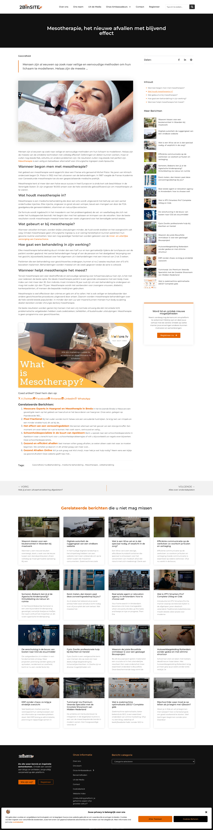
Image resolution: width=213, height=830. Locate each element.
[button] (206, 812)
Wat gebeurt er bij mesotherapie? (163, 95)
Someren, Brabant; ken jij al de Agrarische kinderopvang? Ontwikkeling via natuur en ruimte (174, 168)
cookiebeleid (17, 822)
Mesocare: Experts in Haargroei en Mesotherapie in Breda (58, 408)
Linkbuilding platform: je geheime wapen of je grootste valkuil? (84, 801)
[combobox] (177, 6)
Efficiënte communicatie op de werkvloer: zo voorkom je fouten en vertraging (174, 156)
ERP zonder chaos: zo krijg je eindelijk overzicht (36, 703)
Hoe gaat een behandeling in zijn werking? (167, 98)
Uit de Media (94, 6)
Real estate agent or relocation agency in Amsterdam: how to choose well (128, 596)
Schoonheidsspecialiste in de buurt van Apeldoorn (54, 432)
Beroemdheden (80, 775)
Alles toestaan (155, 819)
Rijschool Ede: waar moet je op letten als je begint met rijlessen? (174, 703)
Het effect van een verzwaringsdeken (46, 426)
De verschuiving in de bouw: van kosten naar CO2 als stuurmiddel (38, 650)
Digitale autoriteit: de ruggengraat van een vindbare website (82, 543)
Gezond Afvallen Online (38, 450)
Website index (79, 793)
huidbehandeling (52, 465)
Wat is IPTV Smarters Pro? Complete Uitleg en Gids (170, 595)
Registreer (154, 6)
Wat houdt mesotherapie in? (160, 91)
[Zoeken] (192, 6)
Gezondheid (24, 56)
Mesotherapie (25, 161)
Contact (140, 6)
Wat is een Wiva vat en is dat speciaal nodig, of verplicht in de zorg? (128, 543)
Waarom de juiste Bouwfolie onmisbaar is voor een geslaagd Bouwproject (172, 237)
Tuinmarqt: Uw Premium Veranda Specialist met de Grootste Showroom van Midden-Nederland (175, 272)
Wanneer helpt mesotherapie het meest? (166, 102)
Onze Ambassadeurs (118, 6)
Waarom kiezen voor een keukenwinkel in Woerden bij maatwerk (171, 122)
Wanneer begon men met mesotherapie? (166, 88)
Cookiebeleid (79, 789)
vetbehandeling (106, 465)
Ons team (78, 6)
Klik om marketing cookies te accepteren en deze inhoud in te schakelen (76, 355)
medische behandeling (73, 465)
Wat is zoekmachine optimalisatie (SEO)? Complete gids (128, 704)
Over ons (63, 6)
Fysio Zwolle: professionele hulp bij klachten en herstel (83, 650)
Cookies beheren (190, 819)
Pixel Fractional (33, 419)
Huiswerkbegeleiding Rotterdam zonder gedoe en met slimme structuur (173, 249)
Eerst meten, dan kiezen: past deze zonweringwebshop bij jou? (84, 595)
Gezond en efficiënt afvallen (41, 443)
